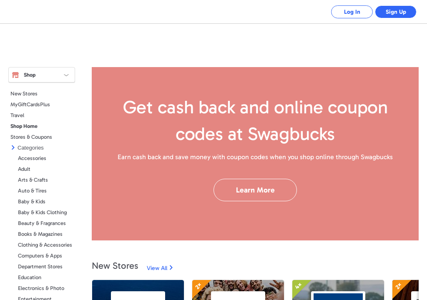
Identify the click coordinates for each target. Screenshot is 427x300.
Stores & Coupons (31, 137)
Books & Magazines (40, 234)
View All (157, 268)
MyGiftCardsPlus (30, 104)
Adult (24, 169)
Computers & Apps (40, 255)
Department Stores (40, 266)
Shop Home (24, 126)
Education (29, 277)
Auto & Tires (32, 191)
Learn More (255, 190)
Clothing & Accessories (45, 245)
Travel (17, 115)
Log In (352, 11)
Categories (31, 148)
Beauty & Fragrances (42, 223)
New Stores (24, 93)
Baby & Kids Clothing (42, 212)
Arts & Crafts (33, 180)
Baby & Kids (31, 201)
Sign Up (396, 11)
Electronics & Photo (41, 288)
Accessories (32, 158)
